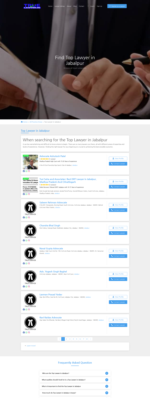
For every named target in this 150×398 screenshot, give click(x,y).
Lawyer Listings (60, 6)
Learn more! (31, 346)
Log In (91, 6)
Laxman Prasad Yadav (51, 294)
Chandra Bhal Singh (50, 225)
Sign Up (99, 6)
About (69, 6)
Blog (75, 6)
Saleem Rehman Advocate (54, 202)
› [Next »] (90, 339)
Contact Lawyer (118, 164)
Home (50, 6)
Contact (81, 6)
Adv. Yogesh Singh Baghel (54, 271)
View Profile (118, 158)
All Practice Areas (36, 122)
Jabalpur (74, 165)
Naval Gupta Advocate (52, 248)
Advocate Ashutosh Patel (53, 156)
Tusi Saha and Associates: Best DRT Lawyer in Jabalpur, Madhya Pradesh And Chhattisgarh (69, 180)
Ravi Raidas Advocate (51, 317)
